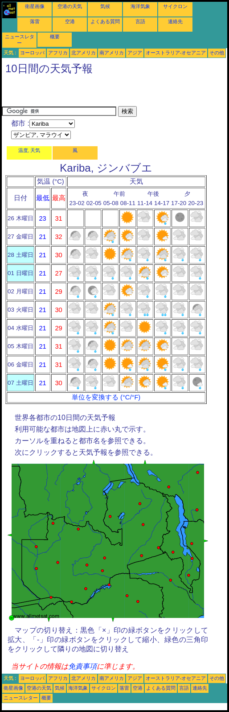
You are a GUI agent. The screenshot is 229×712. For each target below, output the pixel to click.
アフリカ (58, 52)
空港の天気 (69, 6)
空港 (70, 21)
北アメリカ (83, 52)
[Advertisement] (106, 92)
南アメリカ (111, 52)
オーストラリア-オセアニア (176, 52)
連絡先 (175, 21)
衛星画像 (35, 6)
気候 (105, 6)
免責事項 (82, 666)
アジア (134, 52)
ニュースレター (21, 697)
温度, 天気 (29, 150)
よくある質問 (105, 21)
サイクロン (175, 6)
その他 (216, 52)
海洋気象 (140, 6)
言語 (140, 21)
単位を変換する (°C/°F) (106, 397)
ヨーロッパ (32, 52)
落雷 (35, 21)
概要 (55, 36)
